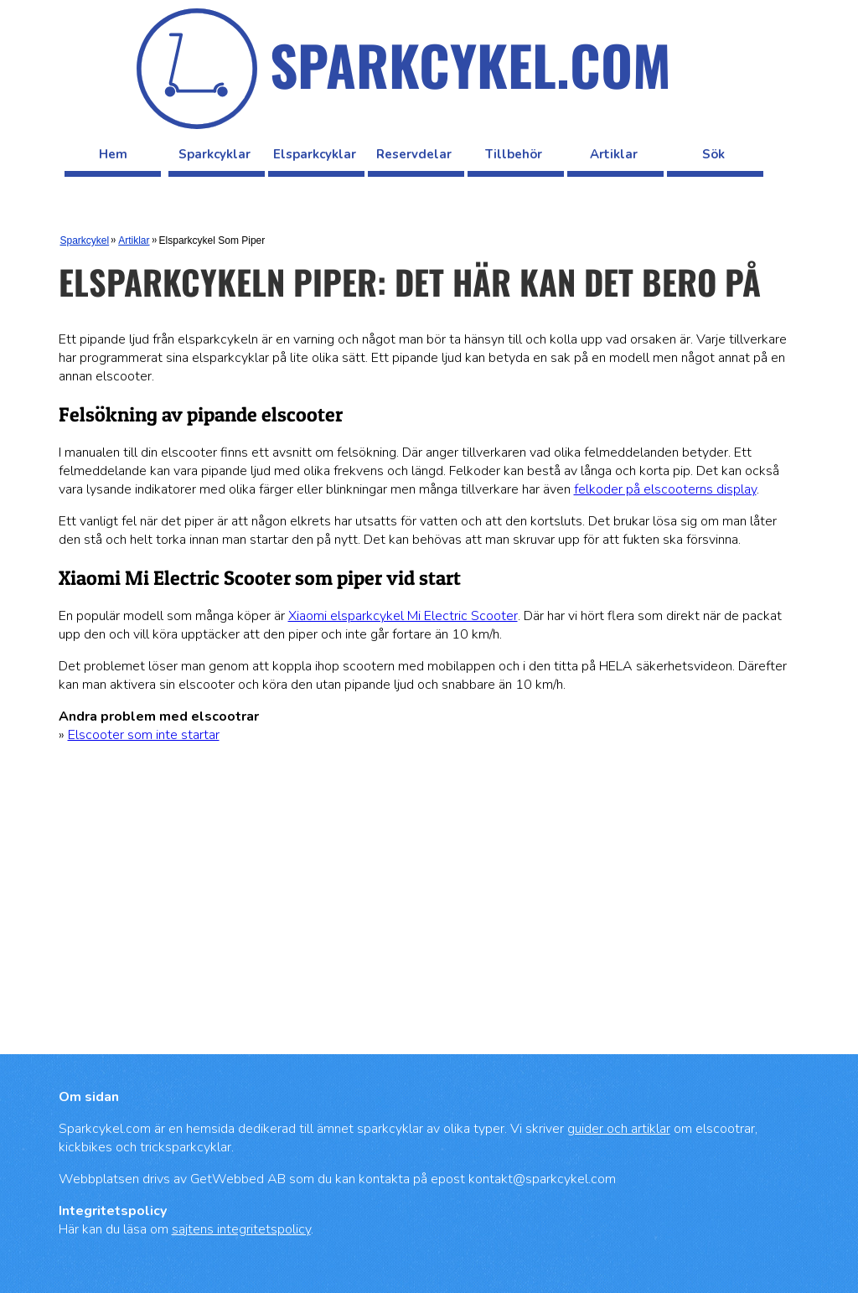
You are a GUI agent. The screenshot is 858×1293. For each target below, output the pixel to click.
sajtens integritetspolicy (241, 1229)
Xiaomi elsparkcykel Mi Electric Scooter (403, 616)
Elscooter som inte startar (144, 735)
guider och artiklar (618, 1129)
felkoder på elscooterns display (665, 489)
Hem (113, 154)
